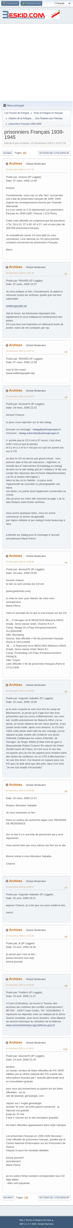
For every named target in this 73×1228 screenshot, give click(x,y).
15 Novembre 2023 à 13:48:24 (20, 396)
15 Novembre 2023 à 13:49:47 (20, 1048)
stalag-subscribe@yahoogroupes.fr (39, 433)
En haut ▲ (49, 1220)
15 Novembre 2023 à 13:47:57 (20, 351)
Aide (21, 1220)
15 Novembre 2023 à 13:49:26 (20, 936)
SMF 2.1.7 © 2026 (27, 1224)
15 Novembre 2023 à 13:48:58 (20, 691)
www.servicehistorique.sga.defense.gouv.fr (30, 1025)
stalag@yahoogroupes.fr (47, 429)
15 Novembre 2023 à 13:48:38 (20, 562)
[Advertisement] (36, 62)
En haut (8, 1197)
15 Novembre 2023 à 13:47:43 (20, 273)
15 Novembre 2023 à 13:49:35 (20, 985)
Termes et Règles (34, 1220)
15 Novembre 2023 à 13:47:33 (20, 169)
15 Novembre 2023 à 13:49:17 (20, 887)
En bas (7, 153)
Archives (15, 163)
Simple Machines (46, 1224)
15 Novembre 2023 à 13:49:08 (20, 790)
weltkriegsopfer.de (16, 305)
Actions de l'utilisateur (54, 153)
